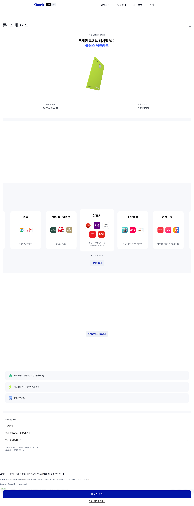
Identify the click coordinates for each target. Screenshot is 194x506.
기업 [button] (53, 5)
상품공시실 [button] (47, 479)
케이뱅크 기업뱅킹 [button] (82, 479)
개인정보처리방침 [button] (5, 479)
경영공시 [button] (27, 479)
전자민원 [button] (40, 479)
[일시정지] (102, 256)
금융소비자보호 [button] (70, 479)
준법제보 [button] (33, 479)
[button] (39, 4)
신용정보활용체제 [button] (17, 479)
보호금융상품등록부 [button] (59, 479)
